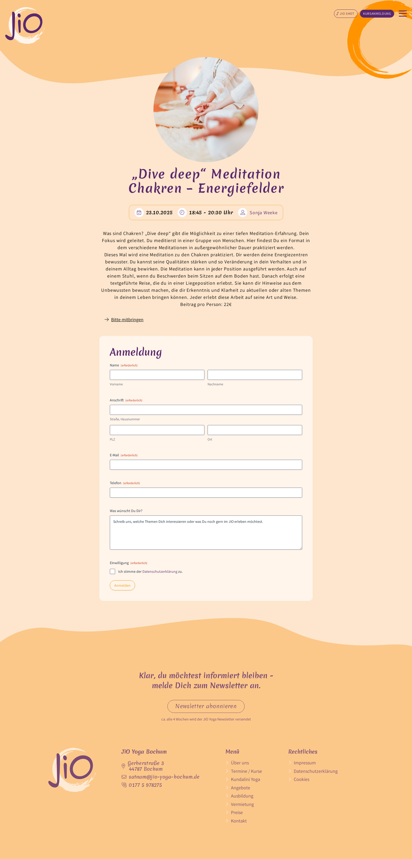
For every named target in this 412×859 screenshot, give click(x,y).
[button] (346, 13)
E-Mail (124, 455)
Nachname (215, 384)
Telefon (125, 482)
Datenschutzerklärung (159, 571)
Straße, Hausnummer (125, 419)
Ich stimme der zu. (150, 571)
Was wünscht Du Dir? (126, 510)
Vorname (116, 384)
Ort (210, 439)
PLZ (112, 439)
